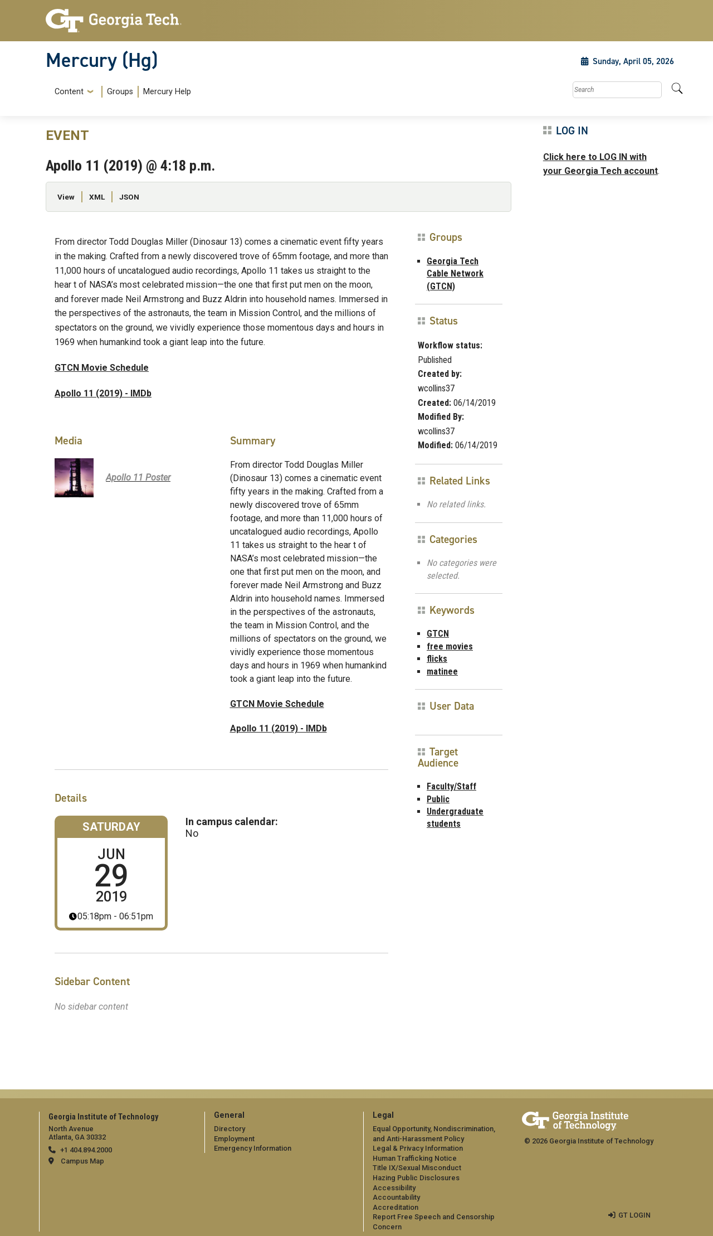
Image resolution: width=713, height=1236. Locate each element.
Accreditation (395, 1207)
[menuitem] (121, 92)
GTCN (438, 633)
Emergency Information (252, 1148)
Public (438, 799)
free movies (450, 646)
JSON (129, 196)
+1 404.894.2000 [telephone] (86, 1150)
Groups (120, 91)
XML (97, 196)
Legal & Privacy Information (418, 1148)
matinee (442, 671)
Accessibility (394, 1188)
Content (69, 92)
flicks (437, 658)
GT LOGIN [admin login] (634, 1215)
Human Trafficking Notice (415, 1158)
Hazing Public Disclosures (416, 1178)
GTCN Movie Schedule (102, 367)
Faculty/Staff (451, 786)
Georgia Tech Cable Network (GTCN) (455, 274)
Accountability (396, 1197)
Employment (234, 1139)
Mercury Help (167, 91)
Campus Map (82, 1161)
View (66, 196)
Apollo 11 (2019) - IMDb (103, 393)
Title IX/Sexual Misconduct (417, 1168)
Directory (229, 1128)
